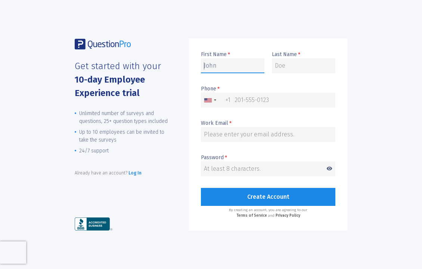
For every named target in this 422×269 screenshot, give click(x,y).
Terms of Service (251, 215)
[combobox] (215, 100)
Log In (135, 173)
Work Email (216, 123)
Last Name (286, 54)
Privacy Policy (288, 215)
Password (268, 157)
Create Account (268, 196)
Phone (210, 89)
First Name (215, 54)
